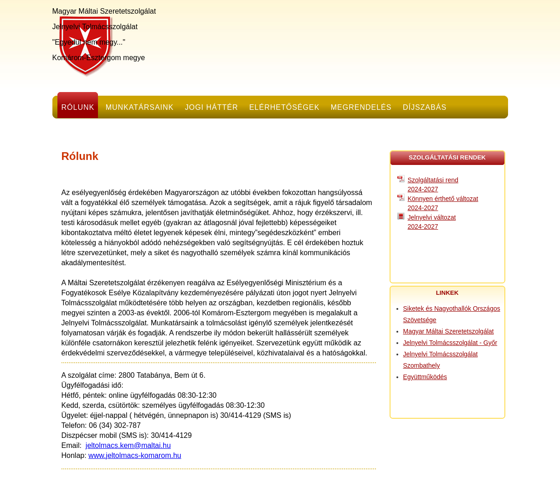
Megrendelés (361, 107)
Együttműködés (425, 376)
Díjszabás (425, 107)
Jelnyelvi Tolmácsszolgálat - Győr (450, 342)
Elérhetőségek (284, 107)
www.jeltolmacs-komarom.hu (134, 455)
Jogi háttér (211, 107)
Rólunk (78, 107)
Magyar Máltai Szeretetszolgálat (448, 331)
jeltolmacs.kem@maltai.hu (128, 445)
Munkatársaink (140, 107)
